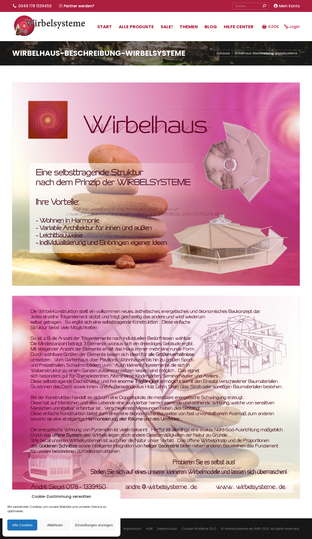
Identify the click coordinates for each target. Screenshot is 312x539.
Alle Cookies (22, 525)
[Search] (250, 6)
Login (292, 26)
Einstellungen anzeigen (94, 525)
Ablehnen (54, 525)
